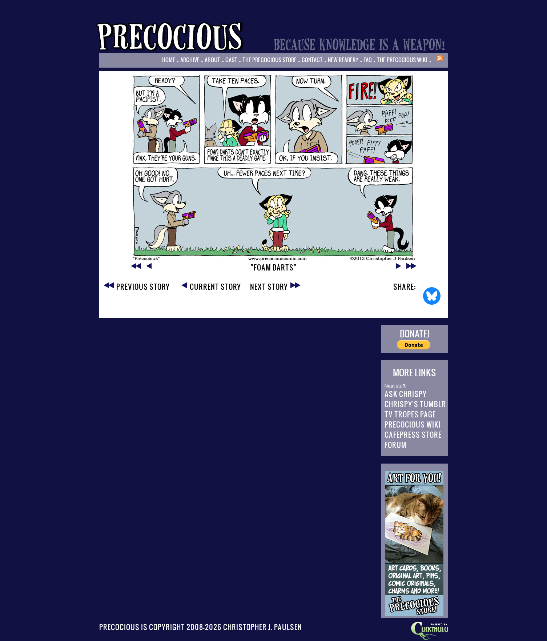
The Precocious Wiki (402, 60)
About (212, 60)
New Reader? (343, 60)
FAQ (367, 60)
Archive (190, 60)
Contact (312, 60)
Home (168, 60)
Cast (231, 60)
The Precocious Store (269, 60)
